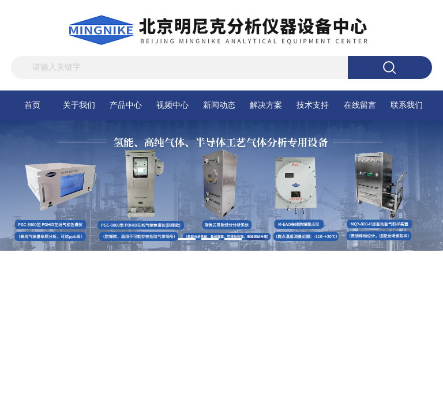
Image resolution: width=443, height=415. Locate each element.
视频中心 (172, 105)
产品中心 (126, 105)
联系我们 (407, 105)
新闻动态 (219, 105)
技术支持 (312, 105)
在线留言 (360, 105)
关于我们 (79, 105)
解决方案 (266, 105)
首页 (32, 105)
